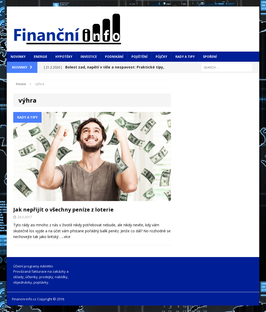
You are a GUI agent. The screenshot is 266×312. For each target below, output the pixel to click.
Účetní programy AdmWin (33, 266)
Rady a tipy (185, 56)
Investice (89, 56)
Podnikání (114, 56)
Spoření (210, 56)
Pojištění (139, 56)
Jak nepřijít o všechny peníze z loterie (63, 209)
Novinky (18, 56)
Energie (40, 56)
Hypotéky (63, 56)
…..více (64, 236)
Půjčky (161, 56)
